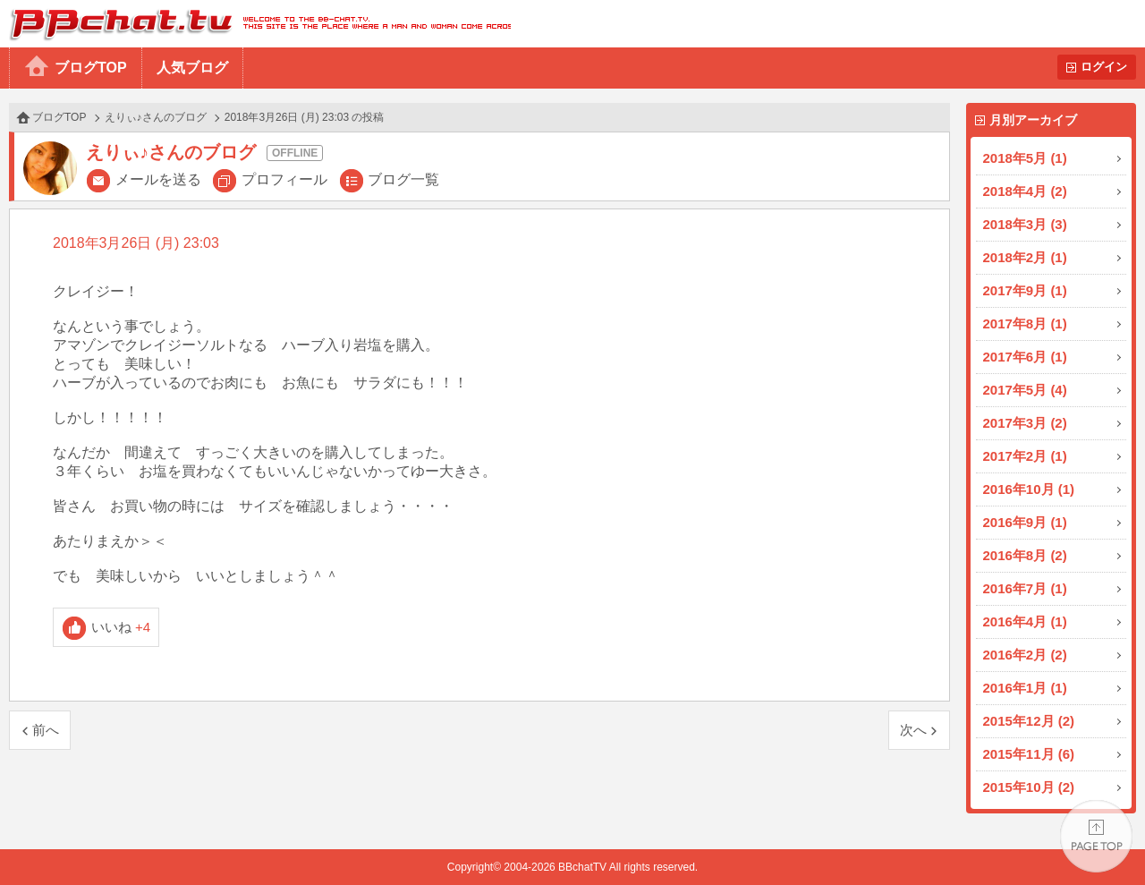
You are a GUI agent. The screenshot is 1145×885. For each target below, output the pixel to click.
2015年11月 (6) (1029, 754)
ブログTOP (91, 67)
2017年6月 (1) (1025, 356)
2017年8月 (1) (1025, 323)
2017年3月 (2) (1025, 422)
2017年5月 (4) (1025, 389)
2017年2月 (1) (1025, 456)
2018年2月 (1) (1025, 257)
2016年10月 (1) (1029, 489)
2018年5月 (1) (1025, 158)
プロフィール (284, 179)
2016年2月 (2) (1025, 654)
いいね (121, 626)
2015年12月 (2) (1029, 720)
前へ (45, 729)
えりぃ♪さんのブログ (156, 117)
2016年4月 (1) (1025, 621)
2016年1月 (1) (1025, 687)
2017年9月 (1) (1025, 290)
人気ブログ (192, 67)
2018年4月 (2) (1025, 191)
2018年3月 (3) (1025, 224)
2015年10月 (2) (1029, 787)
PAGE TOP (1096, 836)
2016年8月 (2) (1025, 555)
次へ (913, 729)
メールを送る (158, 179)
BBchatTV (255, 23)
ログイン (1104, 66)
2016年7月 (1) (1025, 588)
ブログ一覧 (403, 179)
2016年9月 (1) (1025, 522)
